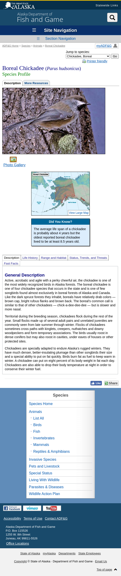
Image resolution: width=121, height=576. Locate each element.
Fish (36, 431)
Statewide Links (106, 5)
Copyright (20, 561)
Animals (37, 45)
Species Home (41, 404)
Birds (37, 425)
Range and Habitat (53, 257)
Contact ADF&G (56, 518)
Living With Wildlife (44, 480)
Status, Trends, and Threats (88, 257)
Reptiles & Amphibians (51, 451)
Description (12, 83)
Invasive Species (42, 459)
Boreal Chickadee (55, 45)
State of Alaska (21, 6)
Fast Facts (11, 263)
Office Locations (17, 543)
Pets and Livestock (44, 466)
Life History (30, 257)
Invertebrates (43, 438)
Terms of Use (32, 518)
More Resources (36, 83)
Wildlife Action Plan (44, 494)
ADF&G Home (10, 45)
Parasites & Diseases (46, 487)
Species (26, 45)
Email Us (101, 561)
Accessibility (12, 518)
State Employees (89, 553)
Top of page (104, 569)
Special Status (40, 473)
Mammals (41, 445)
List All (38, 418)
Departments (67, 553)
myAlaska (49, 553)
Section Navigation (60, 38)
